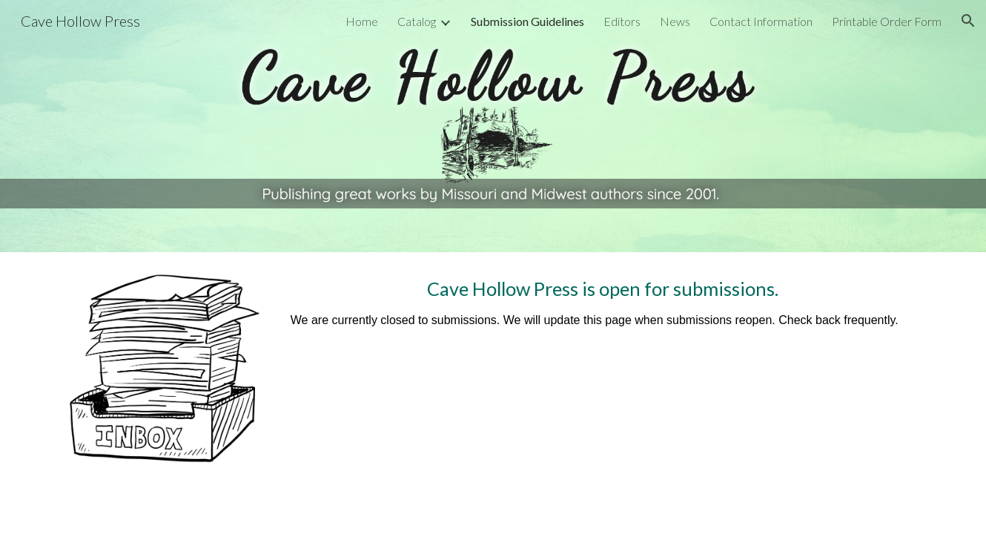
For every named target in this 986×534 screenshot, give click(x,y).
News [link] (675, 21)
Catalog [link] (416, 21)
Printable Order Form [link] (887, 21)
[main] (603, 316)
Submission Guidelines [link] (527, 21)
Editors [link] (622, 21)
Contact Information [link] (761, 21)
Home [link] (361, 21)
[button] (968, 21)
